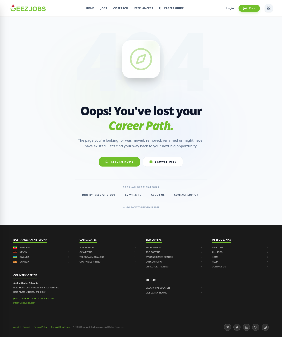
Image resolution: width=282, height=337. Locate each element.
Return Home (119, 161)
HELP (240, 262)
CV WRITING (108, 252)
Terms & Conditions (60, 327)
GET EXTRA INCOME (174, 293)
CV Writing (133, 195)
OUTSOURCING (174, 262)
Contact (26, 327)
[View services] (269, 8)
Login (230, 8)
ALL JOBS (240, 252)
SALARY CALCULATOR (174, 288)
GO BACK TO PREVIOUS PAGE (141, 207)
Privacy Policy (40, 327)
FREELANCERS (143, 8)
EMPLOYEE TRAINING (174, 266)
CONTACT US (240, 266)
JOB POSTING (174, 252)
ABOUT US (240, 247)
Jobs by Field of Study (99, 195)
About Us (158, 195)
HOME (90, 8)
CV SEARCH (120, 8)
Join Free (249, 8)
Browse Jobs (162, 161)
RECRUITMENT (174, 247)
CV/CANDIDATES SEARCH (174, 257)
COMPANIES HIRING (108, 262)
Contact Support (187, 195)
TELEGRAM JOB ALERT (108, 257)
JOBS (103, 8)
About (16, 327)
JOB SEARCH (108, 247)
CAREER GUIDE (171, 8)
